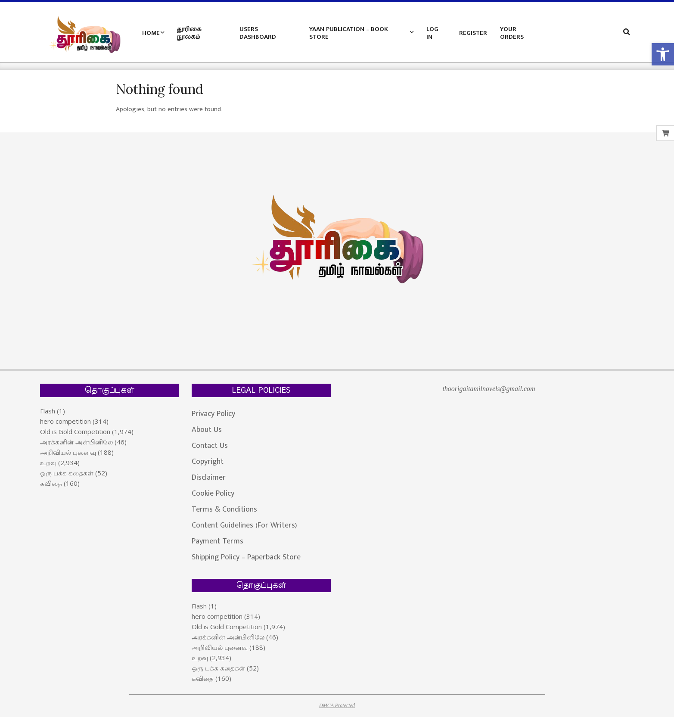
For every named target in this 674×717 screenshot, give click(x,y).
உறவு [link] (48, 462)
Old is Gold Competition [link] (75, 431)
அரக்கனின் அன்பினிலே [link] (76, 442)
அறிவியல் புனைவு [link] (68, 452)
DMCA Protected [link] (337, 705)
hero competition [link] (65, 421)
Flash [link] (47, 411)
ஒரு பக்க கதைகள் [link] (66, 473)
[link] (663, 54)
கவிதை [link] (51, 483)
